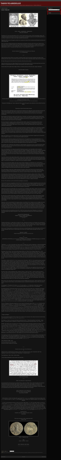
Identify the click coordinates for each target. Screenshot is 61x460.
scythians (33, 452)
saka (31, 452)
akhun (4, 452)
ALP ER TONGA (17, 238)
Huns (16, 452)
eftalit (7, 452)
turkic (35, 452)
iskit (19, 452)
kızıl (23, 452)
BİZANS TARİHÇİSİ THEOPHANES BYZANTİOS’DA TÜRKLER (23, 51)
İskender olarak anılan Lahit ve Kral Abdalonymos (23, 349)
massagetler (28, 452)
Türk (38, 452)
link (15, 341)
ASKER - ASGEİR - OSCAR (23, 440)
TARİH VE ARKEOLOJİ (11, 3)
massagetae (26, 452)
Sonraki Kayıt (3, 456)
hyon (18, 452)
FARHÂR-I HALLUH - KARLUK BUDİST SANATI (23, 412)
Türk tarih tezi (41, 452)
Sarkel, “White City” (5, 331)
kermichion (21, 452)
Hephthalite (10, 452)
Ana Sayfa (23, 456)
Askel (23, 245)
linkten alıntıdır (23, 217)
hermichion (13, 452)
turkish (37, 452)
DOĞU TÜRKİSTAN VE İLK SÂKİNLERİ (23, 390)
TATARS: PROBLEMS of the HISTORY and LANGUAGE (23, 233)
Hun (15, 452)
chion (6, 452)
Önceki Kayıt (44, 456)
